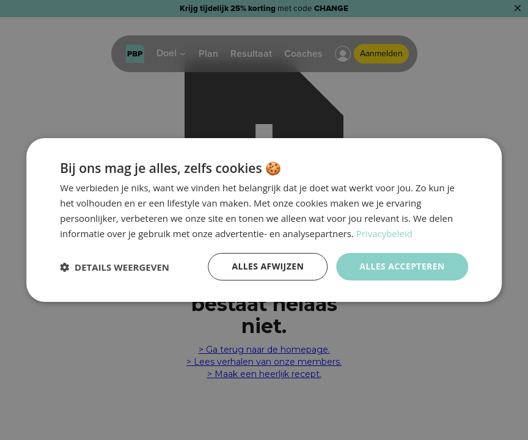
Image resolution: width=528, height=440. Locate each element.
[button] (114, 267)
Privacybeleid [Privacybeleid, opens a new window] (384, 233)
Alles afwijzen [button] (268, 266)
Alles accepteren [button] (402, 266)
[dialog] (264, 220)
